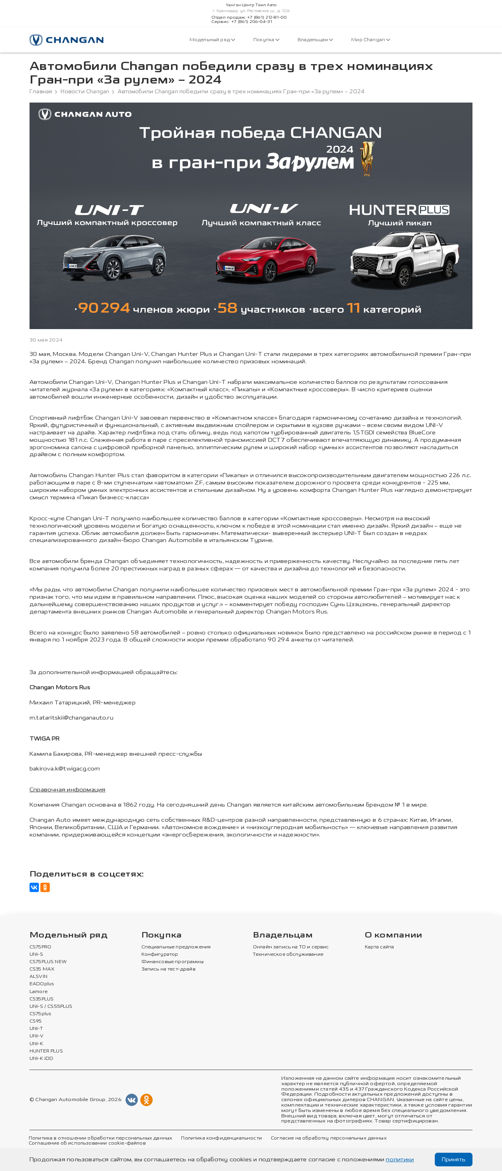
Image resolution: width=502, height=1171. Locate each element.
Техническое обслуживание (288, 954)
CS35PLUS (42, 999)
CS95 (36, 1021)
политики (400, 1159)
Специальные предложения (176, 947)
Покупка (266, 40)
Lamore (39, 992)
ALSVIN (38, 976)
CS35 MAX (42, 969)
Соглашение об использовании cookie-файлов (87, 1143)
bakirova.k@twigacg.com (65, 768)
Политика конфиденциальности (221, 1138)
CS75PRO (40, 947)
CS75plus (40, 1014)
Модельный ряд (212, 40)
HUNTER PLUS (46, 1051)
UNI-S (36, 954)
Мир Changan (370, 40)
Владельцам (315, 40)
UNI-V (37, 1036)
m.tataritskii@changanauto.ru (71, 717)
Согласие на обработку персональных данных (329, 1138)
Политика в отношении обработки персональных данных (100, 1138)
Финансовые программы (172, 962)
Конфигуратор (159, 954)
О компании (393, 935)
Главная (41, 91)
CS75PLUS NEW (48, 962)
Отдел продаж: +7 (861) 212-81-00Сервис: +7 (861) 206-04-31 (249, 19)
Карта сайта (379, 947)
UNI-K (36, 1044)
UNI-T (36, 1028)
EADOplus (42, 984)
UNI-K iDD (42, 1058)
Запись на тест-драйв (168, 969)
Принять (453, 1159)
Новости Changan (85, 91)
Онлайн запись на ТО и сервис (291, 947)
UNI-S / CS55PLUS (51, 1006)
